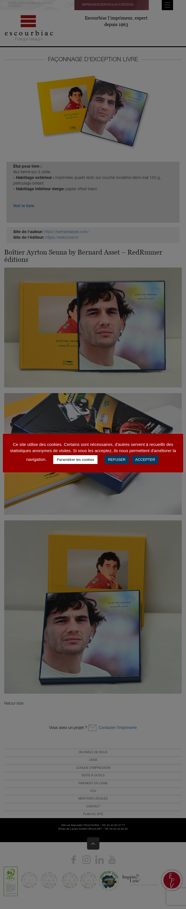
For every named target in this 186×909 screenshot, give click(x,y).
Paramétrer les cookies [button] (75, 459)
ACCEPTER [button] (145, 459)
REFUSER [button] (116, 459)
